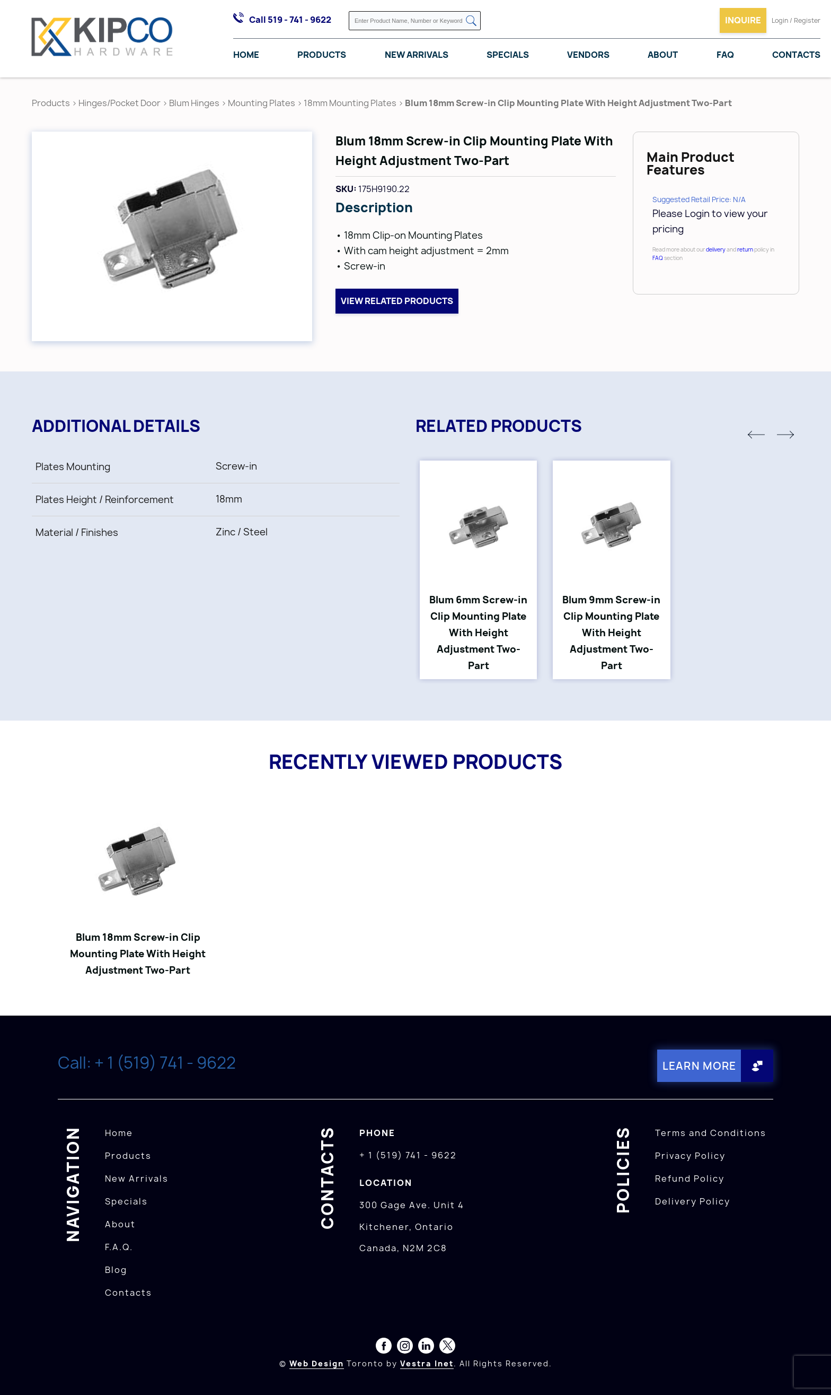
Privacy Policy (690, 1156)
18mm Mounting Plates (350, 103)
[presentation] (811, 1372)
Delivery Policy (692, 1201)
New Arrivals (416, 54)
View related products (397, 301)
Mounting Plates (261, 103)
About (663, 54)
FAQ (725, 54)
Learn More (698, 1066)
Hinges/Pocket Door (119, 103)
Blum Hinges (194, 103)
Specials (508, 54)
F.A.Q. (119, 1247)
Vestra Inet (427, 1363)
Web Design (316, 1363)
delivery (716, 249)
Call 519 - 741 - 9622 (290, 19)
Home (246, 54)
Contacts (796, 54)
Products (321, 54)
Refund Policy (689, 1178)
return (745, 249)
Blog (116, 1270)
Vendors (588, 54)
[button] (756, 434)
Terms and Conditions (710, 1133)
